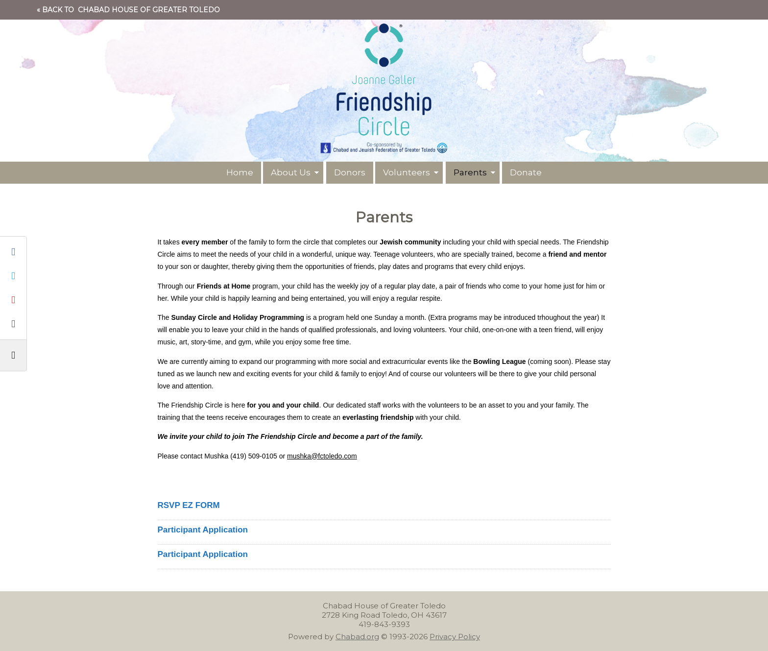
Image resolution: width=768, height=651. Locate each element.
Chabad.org (357, 636)
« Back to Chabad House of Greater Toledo (128, 9)
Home (239, 172)
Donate (526, 172)
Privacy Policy (455, 636)
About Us (291, 172)
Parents (470, 172)
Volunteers (407, 172)
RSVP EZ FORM (189, 505)
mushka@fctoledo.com (322, 456)
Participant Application (203, 529)
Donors (349, 172)
